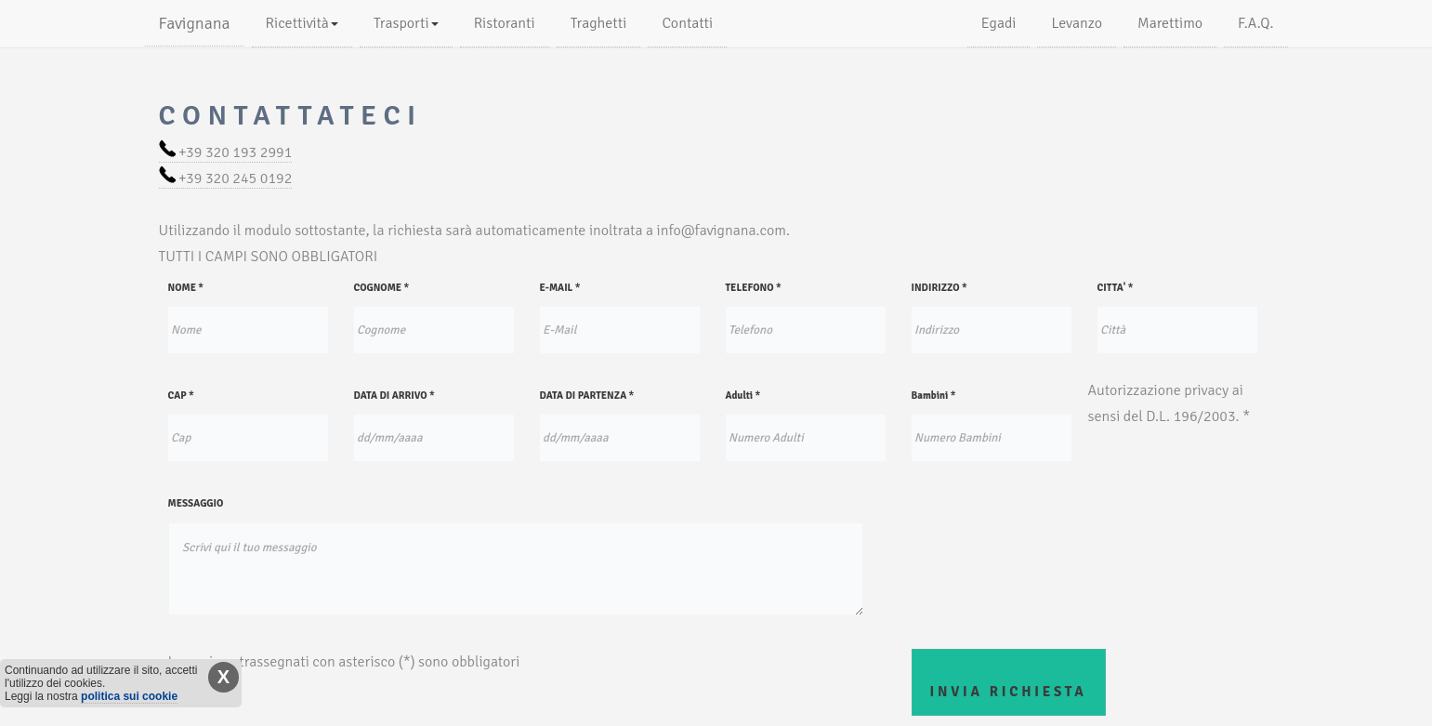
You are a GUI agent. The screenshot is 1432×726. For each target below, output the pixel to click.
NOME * (186, 288)
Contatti (687, 23)
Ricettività (302, 23)
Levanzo (1076, 23)
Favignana (194, 23)
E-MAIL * (560, 288)
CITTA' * (1115, 288)
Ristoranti (504, 23)
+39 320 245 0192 (226, 178)
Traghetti (599, 23)
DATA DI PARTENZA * (587, 395)
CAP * (181, 395)
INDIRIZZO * (939, 288)
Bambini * (934, 395)
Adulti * (743, 395)
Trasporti (406, 23)
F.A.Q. (1255, 23)
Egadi (999, 23)
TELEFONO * (754, 288)
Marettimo (1169, 23)
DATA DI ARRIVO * (394, 395)
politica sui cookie (129, 696)
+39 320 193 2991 (226, 152)
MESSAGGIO (196, 503)
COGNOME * (382, 288)
